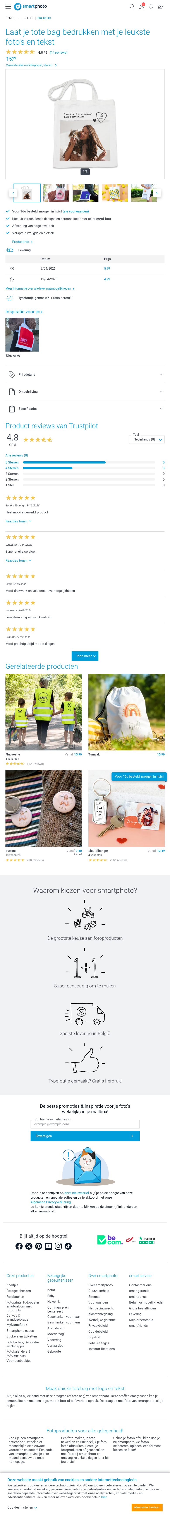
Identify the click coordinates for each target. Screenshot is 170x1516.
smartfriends (138, 1323)
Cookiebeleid (98, 1329)
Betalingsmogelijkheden (146, 1300)
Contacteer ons (140, 1283)
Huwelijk (53, 1299)
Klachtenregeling (100, 1312)
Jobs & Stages (98, 1341)
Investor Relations (101, 1346)
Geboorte (54, 1349)
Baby (50, 1293)
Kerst (51, 1288)
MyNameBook (17, 1322)
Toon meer (84, 655)
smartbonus (138, 1294)
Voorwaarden (98, 1300)
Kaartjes (13, 1283)
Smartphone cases (20, 1328)
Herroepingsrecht (101, 1306)
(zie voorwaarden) (76, 211)
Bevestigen (44, 1134)
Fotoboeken (15, 1294)
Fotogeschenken (19, 1288)
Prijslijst (94, 1335)
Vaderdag (54, 1337)
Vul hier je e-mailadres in (52, 1117)
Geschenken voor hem (63, 1320)
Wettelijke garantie (102, 1318)
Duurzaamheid (98, 1288)
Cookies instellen (22, 1507)
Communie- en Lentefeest (58, 1307)
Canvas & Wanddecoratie (17, 1315)
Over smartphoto (100, 1283)
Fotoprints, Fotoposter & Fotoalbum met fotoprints (23, 1304)
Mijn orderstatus (141, 1318)
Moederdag (55, 1332)
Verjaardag (55, 1343)
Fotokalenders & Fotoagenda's (18, 1351)
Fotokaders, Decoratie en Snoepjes (23, 1342)
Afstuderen (55, 1326)
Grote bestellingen (142, 1306)
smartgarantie (139, 1288)
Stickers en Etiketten (22, 1334)
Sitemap (94, 1294)
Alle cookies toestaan (146, 1507)
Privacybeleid (98, 1323)
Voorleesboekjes (19, 1358)
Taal (136, 435)
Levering (135, 1312)
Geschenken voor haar (63, 1314)
